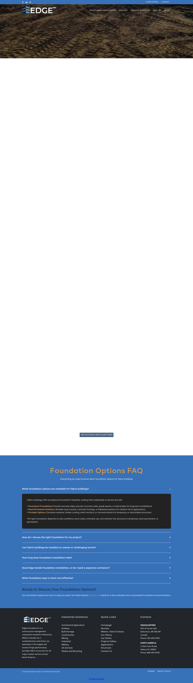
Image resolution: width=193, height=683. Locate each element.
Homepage (106, 625)
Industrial (66, 642)
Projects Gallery (108, 642)
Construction (68, 635)
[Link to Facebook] (23, 2)
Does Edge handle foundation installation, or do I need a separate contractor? (96, 568)
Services (105, 629)
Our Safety (106, 638)
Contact (165, 2)
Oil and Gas (67, 648)
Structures (106, 648)
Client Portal (152, 2)
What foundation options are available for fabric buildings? (96, 489)
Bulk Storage (68, 632)
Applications (107, 645)
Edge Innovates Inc (36, 671)
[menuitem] (152, 2)
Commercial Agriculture (73, 625)
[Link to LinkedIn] (26, 2)
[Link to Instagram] (30, 2)
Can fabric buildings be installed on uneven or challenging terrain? (96, 547)
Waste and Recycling (72, 651)
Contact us (94, 595)
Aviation (66, 629)
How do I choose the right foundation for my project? (96, 537)
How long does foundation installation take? (96, 557)
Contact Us (106, 651)
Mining (65, 638)
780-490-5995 (153, 638)
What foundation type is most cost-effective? (96, 578)
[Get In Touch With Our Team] (96, 435)
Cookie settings (96, 679)
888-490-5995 (153, 653)
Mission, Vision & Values (112, 632)
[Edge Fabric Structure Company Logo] (39, 10)
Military (65, 645)
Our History (106, 635)
